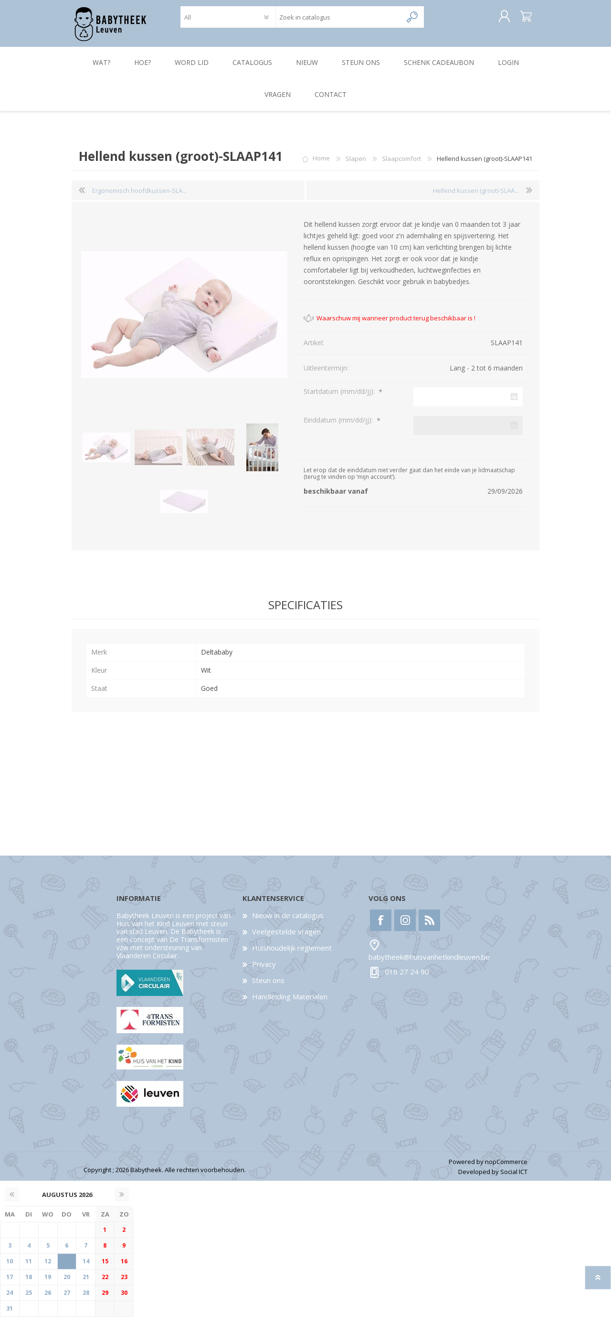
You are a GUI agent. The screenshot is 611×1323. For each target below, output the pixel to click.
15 (105, 1267)
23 (124, 1283)
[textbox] (338, 20)
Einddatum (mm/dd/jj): (339, 426)
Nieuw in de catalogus (288, 921)
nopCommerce (506, 1168)
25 (28, 1299)
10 (9, 1267)
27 (66, 1299)
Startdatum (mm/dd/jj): (340, 397)
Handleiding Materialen (289, 1002)
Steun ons (268, 986)
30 (124, 1299)
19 (47, 1283)
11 (28, 1267)
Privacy (264, 970)
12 (47, 1267)
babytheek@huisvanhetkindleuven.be (429, 963)
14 (86, 1267)
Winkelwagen (516, 20)
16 (124, 1267)
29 (105, 1299)
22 (105, 1283)
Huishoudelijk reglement (292, 954)
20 (66, 1283)
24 (9, 1299)
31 (9, 1315)
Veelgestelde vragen (286, 937)
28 (86, 1299)
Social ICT (513, 1178)
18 (28, 1283)
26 (47, 1299)
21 (86, 1283)
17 (9, 1283)
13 (66, 1267)
